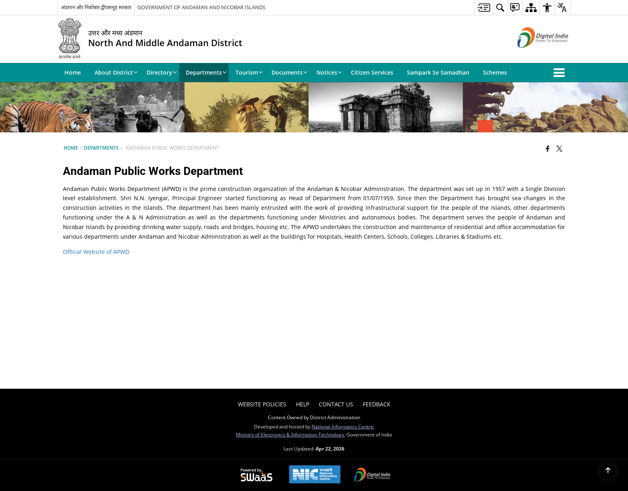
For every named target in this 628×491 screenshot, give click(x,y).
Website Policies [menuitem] (262, 404)
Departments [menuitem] (206, 72)
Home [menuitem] (72, 72)
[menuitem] (483, 7)
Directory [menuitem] (162, 72)
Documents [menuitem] (290, 72)
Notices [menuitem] (329, 72)
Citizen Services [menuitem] (372, 72)
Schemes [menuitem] (495, 72)
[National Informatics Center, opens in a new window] (314, 475)
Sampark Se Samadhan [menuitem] (438, 72)
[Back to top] (608, 471)
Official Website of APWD (96, 252)
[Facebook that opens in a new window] (548, 148)
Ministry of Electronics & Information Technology (290, 434)
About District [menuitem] (116, 72)
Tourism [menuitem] (249, 72)
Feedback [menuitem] (376, 404)
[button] (560, 72)
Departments (101, 147)
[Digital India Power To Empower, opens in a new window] (372, 475)
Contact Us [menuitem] (336, 404)
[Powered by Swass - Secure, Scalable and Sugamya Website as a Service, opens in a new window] (256, 475)
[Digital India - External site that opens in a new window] (532, 54)
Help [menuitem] (302, 404)
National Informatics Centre (342, 426)
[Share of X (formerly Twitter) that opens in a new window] (559, 148)
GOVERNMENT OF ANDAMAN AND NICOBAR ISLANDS (201, 7)
